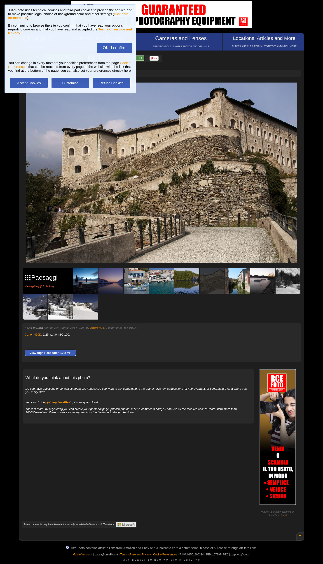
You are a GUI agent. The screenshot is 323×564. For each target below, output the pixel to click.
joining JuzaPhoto (60, 402)
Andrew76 (97, 327)
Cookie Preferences (165, 554)
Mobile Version (82, 554)
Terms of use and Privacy (135, 554)
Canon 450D (33, 334)
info (284, 515)
